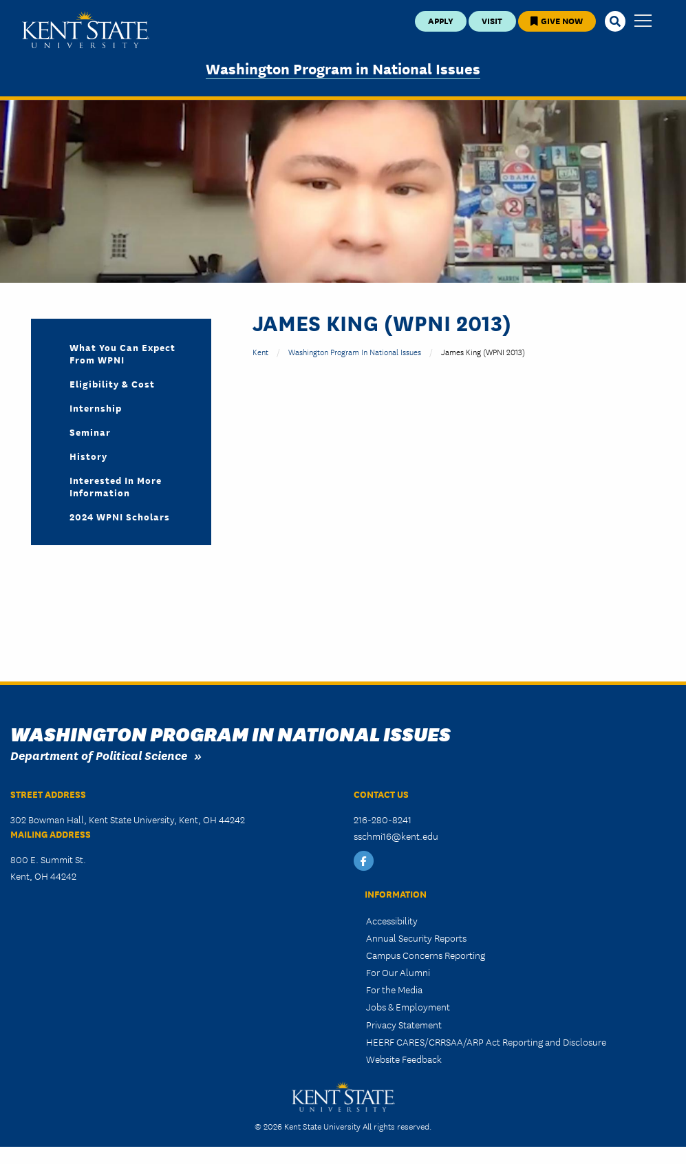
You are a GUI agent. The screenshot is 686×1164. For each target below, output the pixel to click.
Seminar (90, 431)
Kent (260, 351)
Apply (440, 20)
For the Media (394, 989)
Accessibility (392, 920)
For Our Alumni (398, 972)
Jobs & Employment (408, 1006)
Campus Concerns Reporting (425, 954)
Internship (95, 407)
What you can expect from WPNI (122, 353)
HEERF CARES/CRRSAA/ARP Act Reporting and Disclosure (486, 1041)
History (88, 455)
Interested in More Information (115, 486)
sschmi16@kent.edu (396, 835)
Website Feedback (404, 1058)
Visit (492, 20)
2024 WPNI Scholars (119, 516)
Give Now (556, 20)
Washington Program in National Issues (343, 67)
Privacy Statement (404, 1024)
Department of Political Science (98, 754)
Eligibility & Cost (112, 383)
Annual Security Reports (416, 937)
